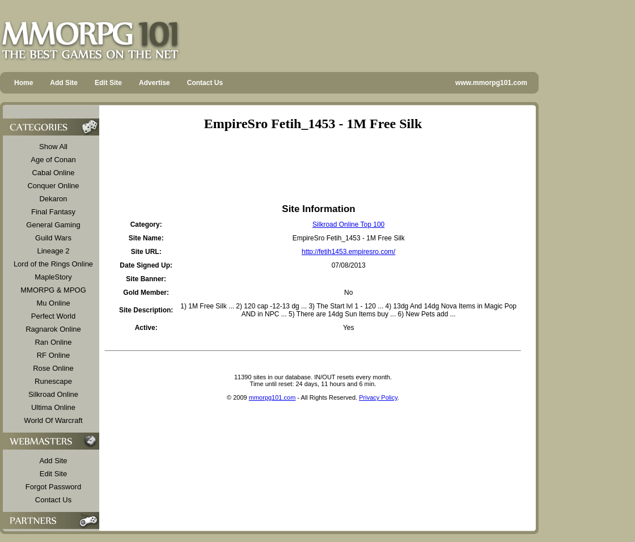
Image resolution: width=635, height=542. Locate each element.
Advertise (154, 83)
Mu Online (53, 303)
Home (23, 83)
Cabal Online (53, 172)
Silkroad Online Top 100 (348, 224)
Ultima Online (53, 407)
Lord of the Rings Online (53, 264)
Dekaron (53, 198)
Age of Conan (53, 159)
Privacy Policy (378, 397)
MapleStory (53, 277)
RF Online (53, 355)
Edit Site (108, 83)
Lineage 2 (53, 251)
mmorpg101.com (272, 397)
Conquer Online (53, 185)
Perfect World (53, 316)
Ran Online (53, 342)
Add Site (64, 83)
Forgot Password (53, 486)
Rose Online (53, 368)
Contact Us (205, 83)
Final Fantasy (53, 212)
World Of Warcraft (53, 420)
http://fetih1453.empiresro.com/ (348, 252)
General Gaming (53, 225)
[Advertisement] (313, 167)
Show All (53, 146)
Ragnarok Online (53, 329)
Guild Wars (53, 238)
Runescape (53, 381)
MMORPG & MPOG (53, 290)
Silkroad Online (53, 394)
